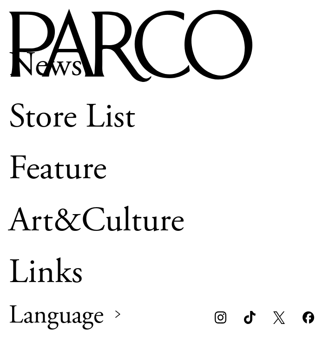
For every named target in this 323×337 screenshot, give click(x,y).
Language (56, 316)
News (45, 65)
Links (46, 272)
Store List (72, 117)
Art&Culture (96, 220)
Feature (57, 168)
